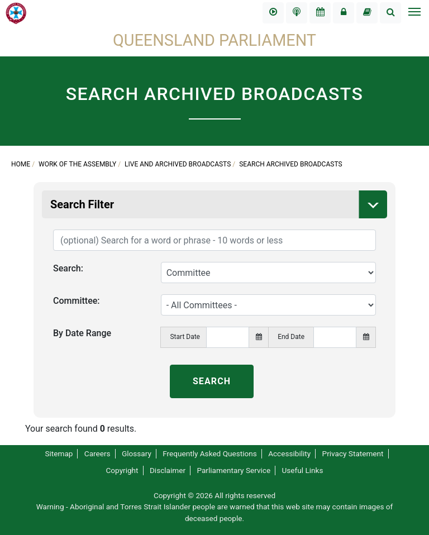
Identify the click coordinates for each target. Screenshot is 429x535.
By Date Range (82, 333)
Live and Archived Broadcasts (178, 164)
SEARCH (212, 381)
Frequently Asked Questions (210, 453)
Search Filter (218, 204)
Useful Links (302, 470)
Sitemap (59, 453)
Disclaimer (167, 470)
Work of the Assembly (77, 164)
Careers (97, 453)
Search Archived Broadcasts (290, 164)
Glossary (136, 453)
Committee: (76, 300)
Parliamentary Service (233, 470)
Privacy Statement (353, 453)
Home (20, 164)
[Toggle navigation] (414, 12)
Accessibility (289, 453)
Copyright (122, 470)
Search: (68, 268)
